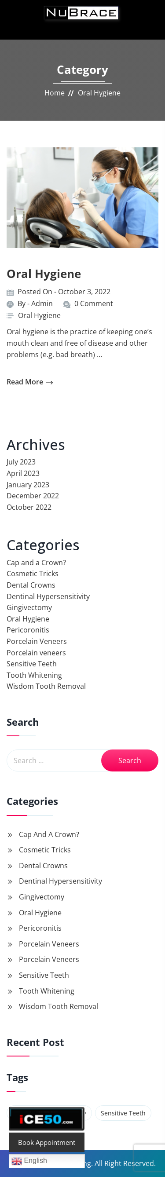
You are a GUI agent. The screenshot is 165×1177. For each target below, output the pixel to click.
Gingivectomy (29, 607)
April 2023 (23, 473)
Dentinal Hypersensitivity (48, 596)
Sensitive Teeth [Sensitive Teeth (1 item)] (123, 1113)
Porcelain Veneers (37, 641)
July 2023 (21, 462)
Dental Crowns (31, 585)
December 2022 (33, 496)
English (29, 1161)
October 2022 (29, 507)
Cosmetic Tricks (33, 573)
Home (54, 93)
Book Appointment (46, 1142)
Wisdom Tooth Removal (46, 686)
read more (30, 382)
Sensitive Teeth (32, 664)
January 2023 (28, 485)
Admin (42, 303)
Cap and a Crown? (36, 562)
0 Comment (93, 303)
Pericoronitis (28, 630)
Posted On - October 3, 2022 (64, 291)
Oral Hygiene (44, 273)
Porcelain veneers (36, 653)
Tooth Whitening (34, 675)
